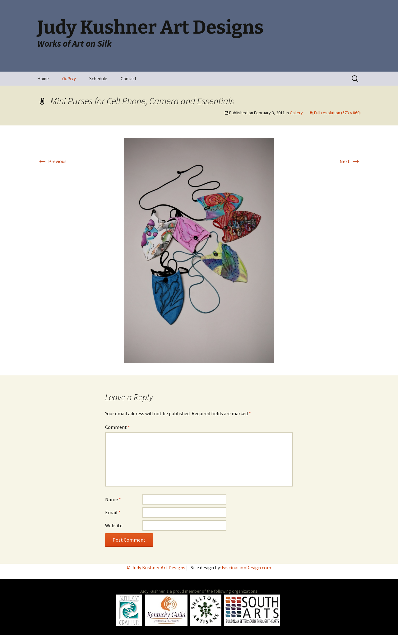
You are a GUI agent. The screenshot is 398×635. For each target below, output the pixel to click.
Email (113, 512)
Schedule (98, 79)
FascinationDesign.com (246, 567)
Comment (117, 427)
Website (114, 525)
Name (113, 499)
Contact (129, 79)
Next (350, 161)
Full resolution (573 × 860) (337, 112)
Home (43, 79)
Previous (52, 161)
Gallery (69, 79)
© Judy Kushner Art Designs (156, 567)
